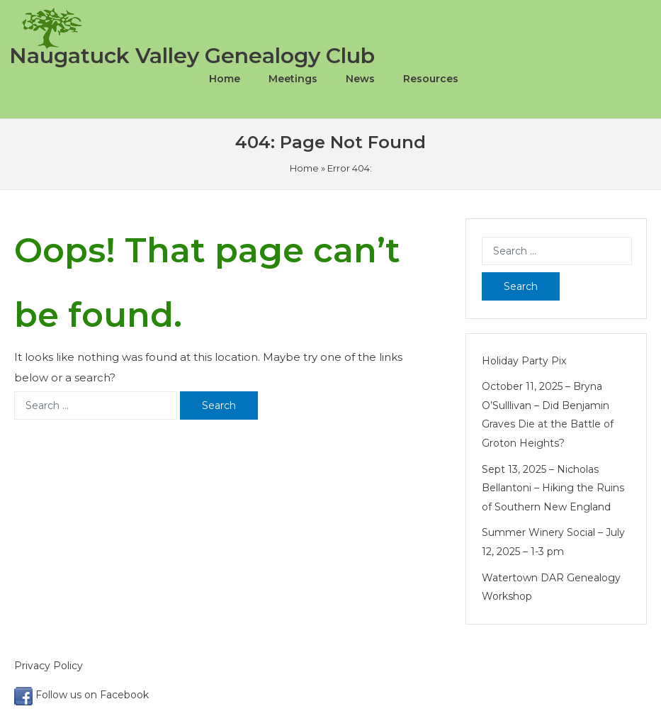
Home (224, 78)
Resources (430, 78)
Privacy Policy (50, 665)
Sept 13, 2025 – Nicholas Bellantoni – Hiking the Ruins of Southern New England (553, 488)
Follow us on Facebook (81, 694)
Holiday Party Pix (524, 360)
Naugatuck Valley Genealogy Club (192, 56)
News (360, 78)
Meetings (293, 78)
